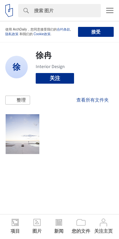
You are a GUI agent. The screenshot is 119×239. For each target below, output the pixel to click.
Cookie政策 (42, 34)
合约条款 (63, 29)
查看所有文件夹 (92, 100)
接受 (95, 32)
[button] (17, 100)
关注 (55, 78)
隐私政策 (12, 34)
